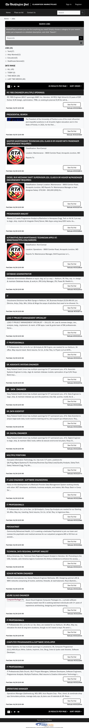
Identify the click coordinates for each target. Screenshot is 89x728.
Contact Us (31, 12)
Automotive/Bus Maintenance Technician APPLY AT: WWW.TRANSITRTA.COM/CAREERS (32, 238)
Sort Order (75, 86)
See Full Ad (72, 105)
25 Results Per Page (57, 86)
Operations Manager (17, 689)
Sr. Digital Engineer (17, 433)
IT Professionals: (15, 342)
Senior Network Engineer (20, 573)
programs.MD (61, 534)
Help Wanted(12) (14, 54)
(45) (9, 48)
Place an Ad (18, 12)
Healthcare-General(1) (16, 61)
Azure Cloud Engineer (18, 595)
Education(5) (12, 58)
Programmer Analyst (17, 214)
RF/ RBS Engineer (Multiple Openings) (25, 92)
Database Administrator (19, 274)
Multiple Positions (16, 455)
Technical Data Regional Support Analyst (27, 551)
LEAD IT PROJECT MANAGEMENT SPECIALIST (26, 318)
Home (8, 12)
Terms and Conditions (44, 720)
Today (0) (11, 72)
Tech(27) (11, 51)
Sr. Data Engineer (16, 389)
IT (7, 296)
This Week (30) (14, 76)
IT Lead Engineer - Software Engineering (27, 480)
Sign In (69, 4)
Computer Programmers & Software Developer (31, 642)
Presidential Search (17, 114)
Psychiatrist (13, 527)
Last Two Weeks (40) (16, 79)
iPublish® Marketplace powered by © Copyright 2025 (44, 724)
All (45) (11, 69)
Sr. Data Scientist (15, 411)
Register (78, 4)
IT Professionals (15, 667)
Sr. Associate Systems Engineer (22, 364)
